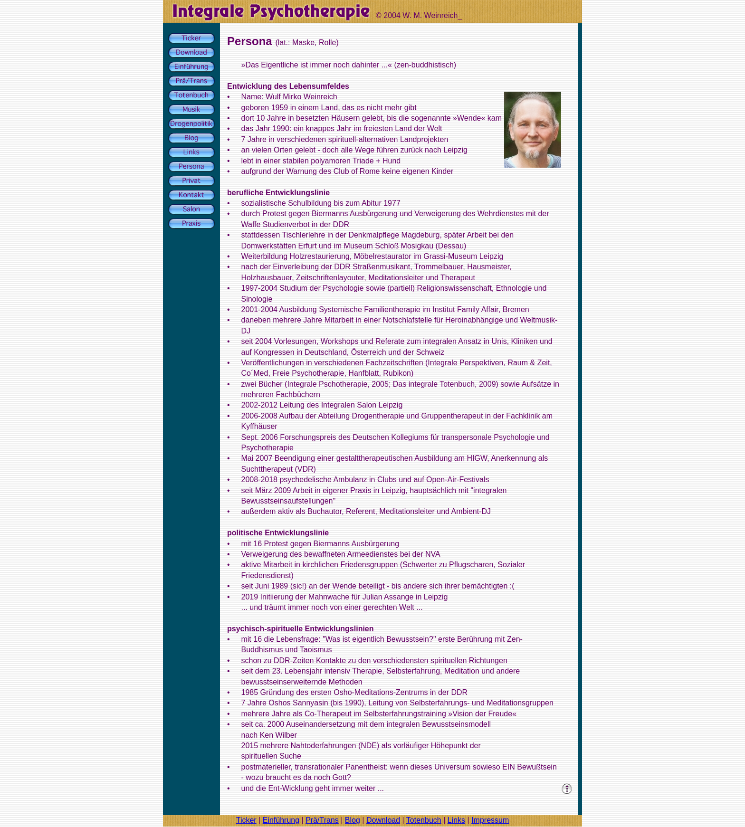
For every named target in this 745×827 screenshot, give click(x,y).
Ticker (246, 820)
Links (456, 820)
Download (383, 820)
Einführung (281, 820)
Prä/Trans (322, 820)
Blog (352, 820)
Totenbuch (423, 820)
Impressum (490, 820)
